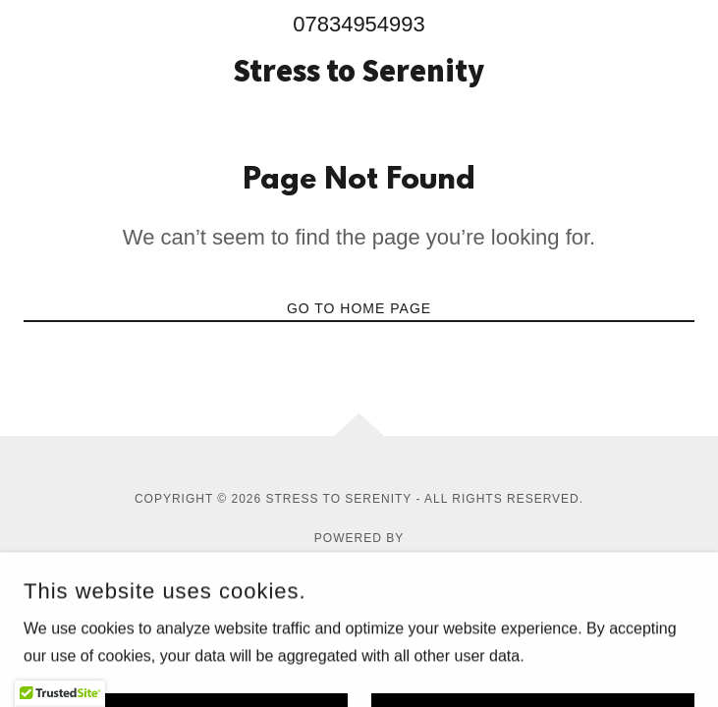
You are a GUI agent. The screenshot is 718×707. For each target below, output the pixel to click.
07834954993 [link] (359, 24)
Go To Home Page (359, 308)
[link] (358, 70)
